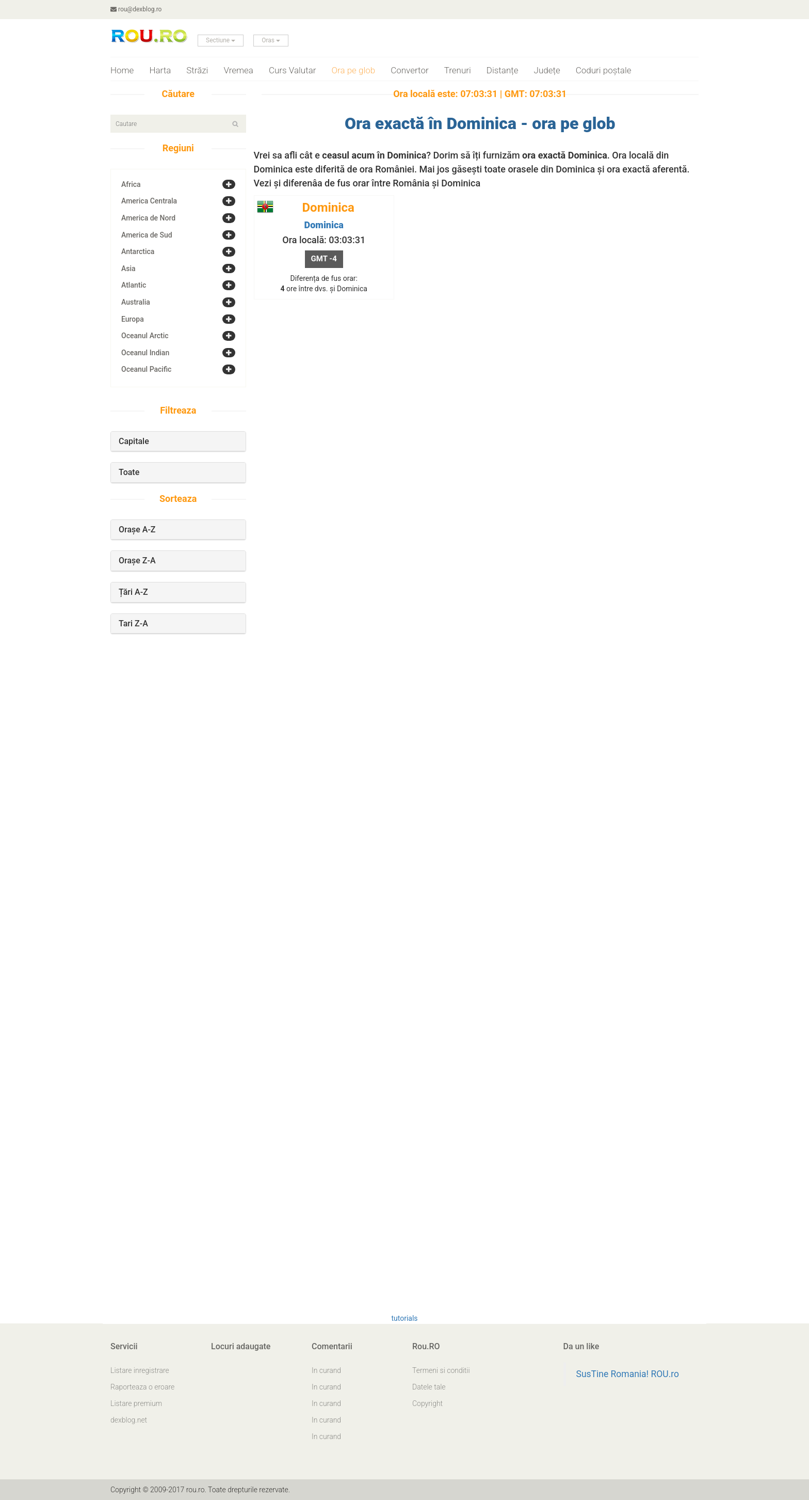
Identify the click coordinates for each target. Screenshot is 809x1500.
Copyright (427, 1403)
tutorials (404, 1318)
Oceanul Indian (145, 353)
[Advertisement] (178, 820)
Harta (160, 70)
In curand (326, 1370)
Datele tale (429, 1387)
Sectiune (220, 40)
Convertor (409, 70)
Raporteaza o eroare (142, 1387)
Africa (131, 184)
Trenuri (457, 70)
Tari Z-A (133, 623)
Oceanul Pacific (146, 369)
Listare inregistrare (139, 1370)
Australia (135, 302)
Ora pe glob (354, 70)
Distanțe (503, 70)
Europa (132, 319)
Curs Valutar (292, 70)
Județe (547, 70)
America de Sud (146, 235)
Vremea (238, 70)
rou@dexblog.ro (135, 9)
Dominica (324, 224)
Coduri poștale (604, 70)
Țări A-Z (133, 592)
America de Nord (148, 218)
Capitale (134, 441)
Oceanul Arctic (145, 335)
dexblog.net (128, 1420)
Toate (129, 472)
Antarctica (137, 251)
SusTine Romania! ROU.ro (627, 1374)
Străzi (197, 70)
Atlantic (133, 285)
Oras (271, 40)
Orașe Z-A (137, 560)
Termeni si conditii (441, 1370)
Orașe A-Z (137, 529)
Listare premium (136, 1403)
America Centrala (149, 201)
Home (122, 70)
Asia (128, 268)
